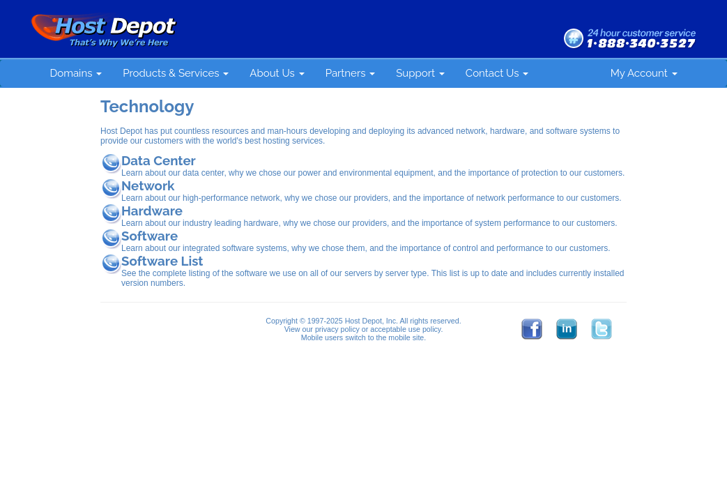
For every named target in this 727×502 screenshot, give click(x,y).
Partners (351, 73)
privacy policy (337, 329)
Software (149, 235)
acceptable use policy (405, 329)
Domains (76, 73)
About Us (277, 73)
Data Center (158, 160)
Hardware (152, 210)
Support (420, 73)
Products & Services (176, 73)
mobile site (406, 337)
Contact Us (497, 73)
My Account (644, 73)
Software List (162, 260)
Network (148, 185)
